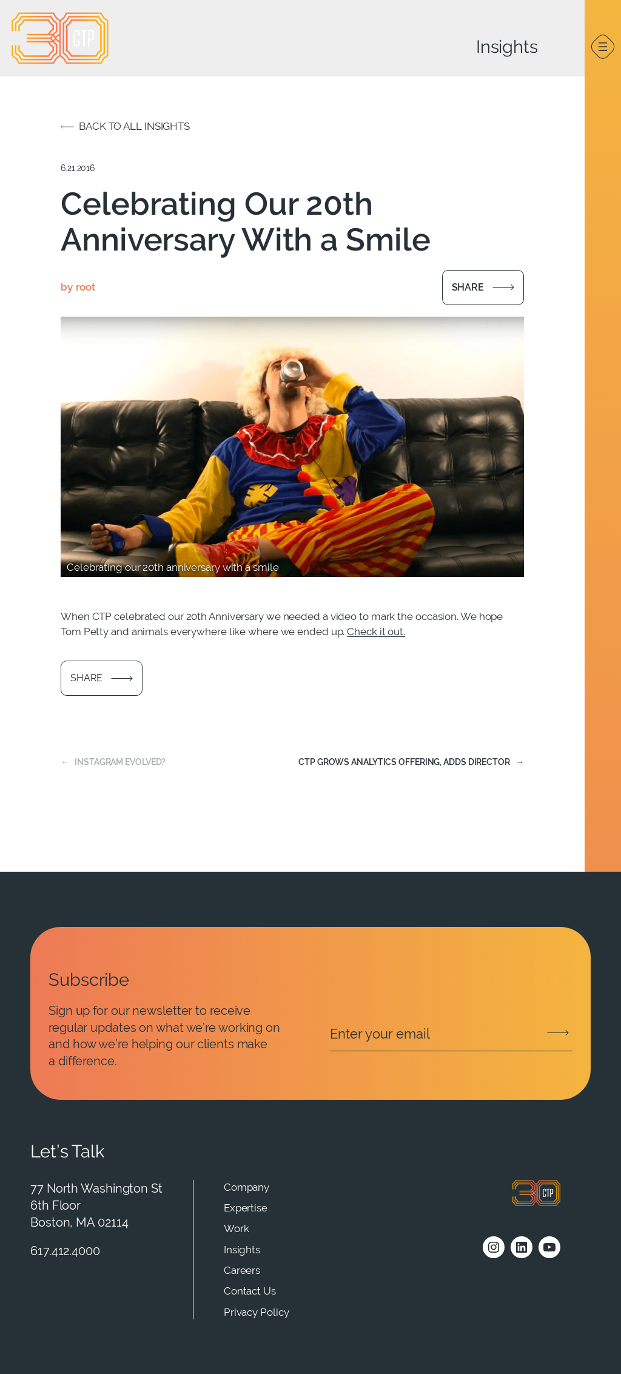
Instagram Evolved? (120, 762)
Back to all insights (134, 126)
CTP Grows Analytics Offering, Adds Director (404, 762)
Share (468, 287)
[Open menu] (602, 46)
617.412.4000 (65, 1251)
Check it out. (376, 631)
